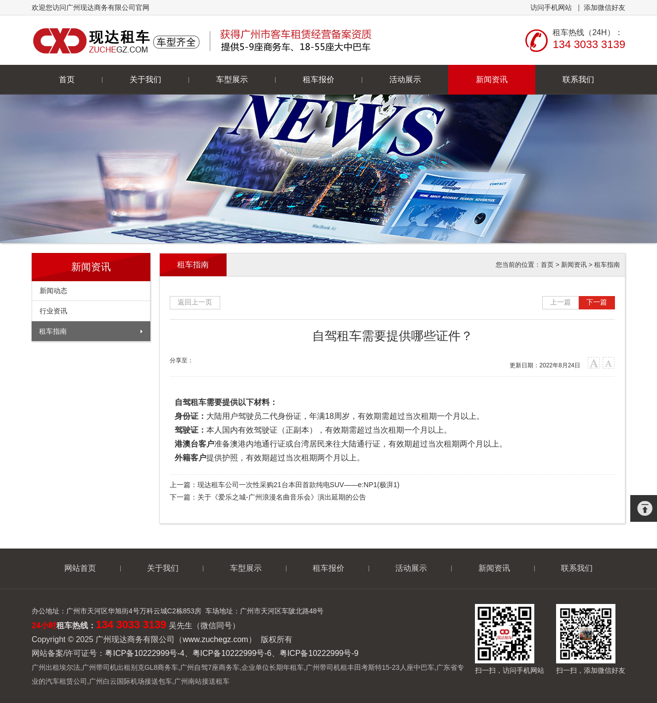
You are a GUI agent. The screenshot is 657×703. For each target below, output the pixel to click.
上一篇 (560, 302)
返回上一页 (195, 302)
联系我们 (578, 79)
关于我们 (145, 79)
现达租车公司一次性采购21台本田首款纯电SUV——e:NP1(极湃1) (298, 485)
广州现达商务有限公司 (203, 40)
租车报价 (318, 79)
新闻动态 (53, 291)
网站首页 (80, 568)
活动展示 (405, 79)
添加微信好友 (604, 7)
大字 (594, 363)
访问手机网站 (551, 7)
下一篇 (596, 302)
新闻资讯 (492, 79)
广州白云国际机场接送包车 (130, 681)
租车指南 (53, 331)
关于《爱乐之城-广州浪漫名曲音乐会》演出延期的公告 (281, 497)
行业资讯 (53, 311)
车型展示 (232, 79)
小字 (609, 363)
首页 (67, 79)
